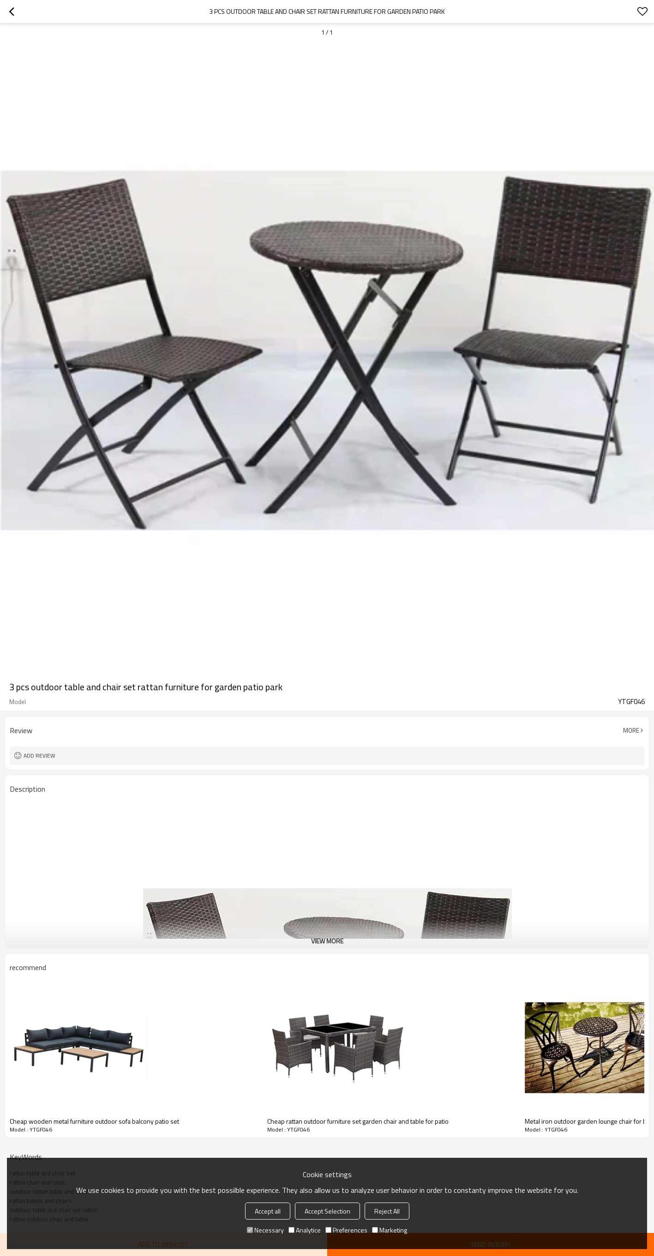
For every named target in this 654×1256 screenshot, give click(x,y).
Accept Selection (327, 1211)
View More (327, 941)
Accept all (268, 1211)
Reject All (387, 1211)
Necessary (265, 1230)
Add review (39, 755)
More (631, 730)
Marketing (389, 1230)
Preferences (346, 1230)
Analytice (304, 1230)
